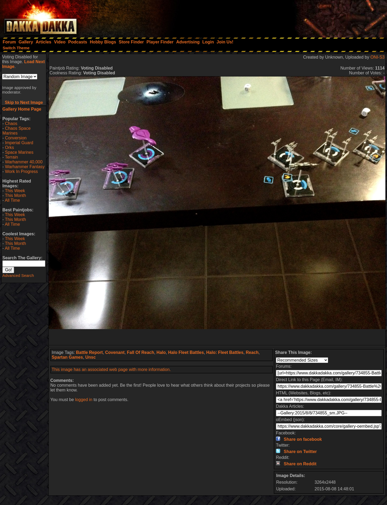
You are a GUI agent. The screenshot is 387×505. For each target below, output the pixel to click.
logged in (83, 399)
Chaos (11, 123)
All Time (12, 200)
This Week (15, 190)
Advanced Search (18, 275)
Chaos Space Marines (16, 130)
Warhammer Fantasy (25, 166)
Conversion (16, 138)
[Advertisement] (315, 17)
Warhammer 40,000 (24, 162)
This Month (15, 195)
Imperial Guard (19, 142)
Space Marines (19, 152)
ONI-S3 (377, 57)
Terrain (11, 157)
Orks (9, 147)
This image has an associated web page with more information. (111, 369)
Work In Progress (21, 171)
